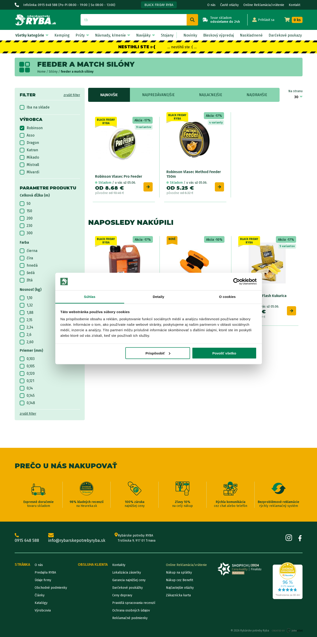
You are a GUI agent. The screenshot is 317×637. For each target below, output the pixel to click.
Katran (29, 150)
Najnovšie (109, 95)
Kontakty (118, 565)
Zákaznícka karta (178, 595)
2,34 (26, 327)
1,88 (26, 312)
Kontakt (294, 5)
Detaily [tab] (158, 297)
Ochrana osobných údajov (131, 610)
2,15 (26, 320)
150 (26, 211)
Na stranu (295, 91)
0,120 (27, 373)
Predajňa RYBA (45, 572)
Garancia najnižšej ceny (129, 580)
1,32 (26, 305)
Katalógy (41, 603)
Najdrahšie (257, 95)
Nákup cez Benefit (179, 580)
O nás (211, 5)
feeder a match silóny (77, 72)
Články (40, 595)
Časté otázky (229, 5)
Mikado (29, 157)
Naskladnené (251, 35)
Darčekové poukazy (285, 35)
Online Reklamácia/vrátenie (263, 5)
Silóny (53, 72)
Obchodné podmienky (51, 588)
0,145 (27, 395)
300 (26, 233)
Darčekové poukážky (127, 588)
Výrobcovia (43, 610)
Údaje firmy (43, 580)
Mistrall (29, 165)
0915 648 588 (27, 538)
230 (26, 225)
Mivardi (29, 172)
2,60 (27, 342)
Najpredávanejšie (158, 95)
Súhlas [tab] (89, 297)
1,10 (26, 298)
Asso (27, 135)
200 (26, 218)
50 (25, 203)
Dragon (29, 142)
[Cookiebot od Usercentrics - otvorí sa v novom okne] (236, 281)
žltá (26, 280)
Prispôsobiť (158, 353)
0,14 (26, 388)
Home (41, 72)
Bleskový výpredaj (218, 35)
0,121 (27, 381)
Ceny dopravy (122, 595)
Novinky (190, 35)
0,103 (27, 359)
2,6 (25, 334)
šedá (27, 273)
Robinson (31, 128)
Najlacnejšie (210, 95)
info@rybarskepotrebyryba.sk (76, 538)
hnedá (29, 265)
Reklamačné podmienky (130, 618)
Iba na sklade (35, 107)
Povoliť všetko (224, 353)
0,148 (27, 403)
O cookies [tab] (227, 297)
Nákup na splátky (179, 572)
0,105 (27, 366)
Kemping (62, 35)
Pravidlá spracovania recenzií (133, 603)
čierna (28, 251)
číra (26, 258)
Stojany (167, 35)
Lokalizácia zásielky (126, 572)
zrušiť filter (72, 95)
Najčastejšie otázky (180, 588)
